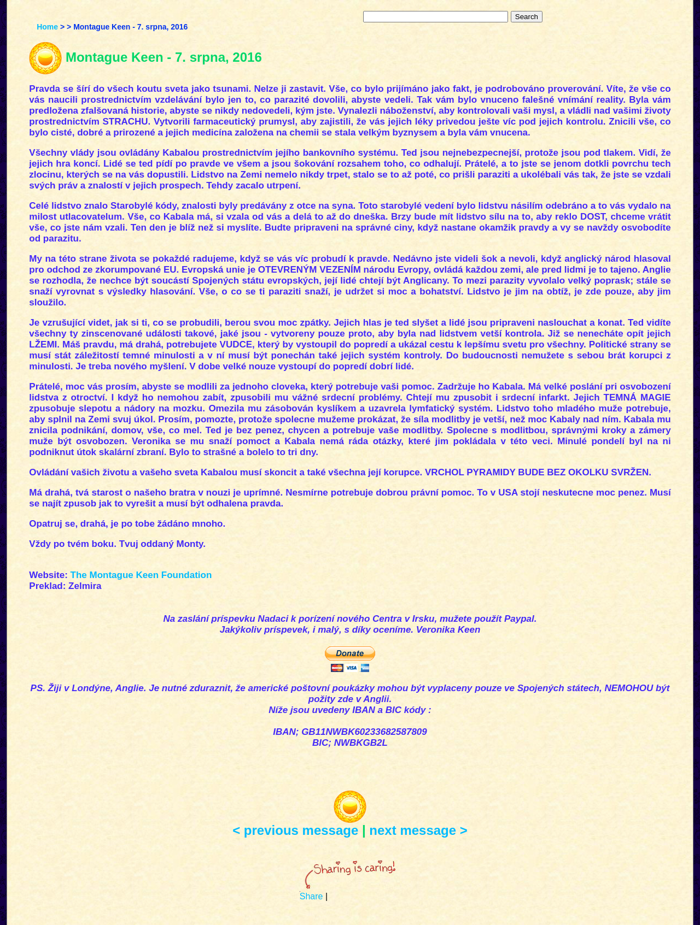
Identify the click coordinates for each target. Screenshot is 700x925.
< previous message (295, 830)
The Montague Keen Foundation (141, 575)
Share (311, 896)
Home (47, 26)
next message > (418, 830)
